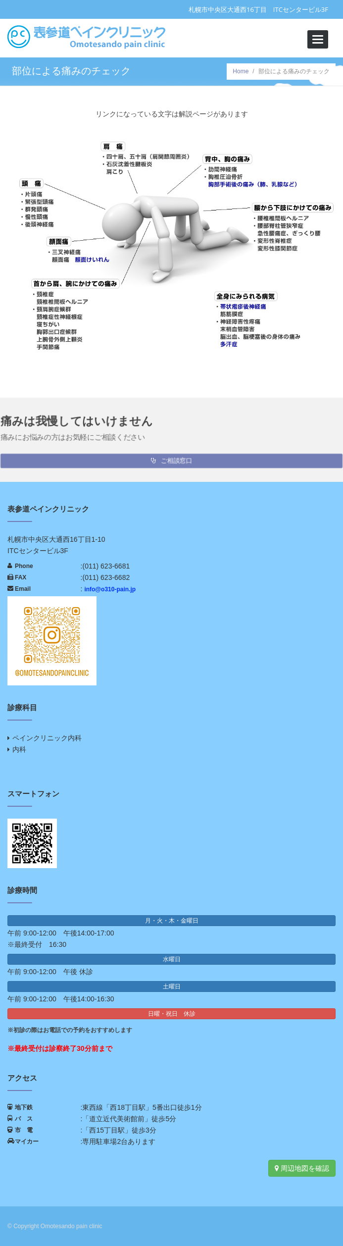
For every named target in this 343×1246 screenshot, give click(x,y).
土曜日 (172, 986)
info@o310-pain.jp (110, 589)
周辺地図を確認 (302, 1168)
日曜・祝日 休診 (172, 1013)
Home (240, 71)
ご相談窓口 (171, 459)
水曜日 (172, 959)
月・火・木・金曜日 (171, 920)
